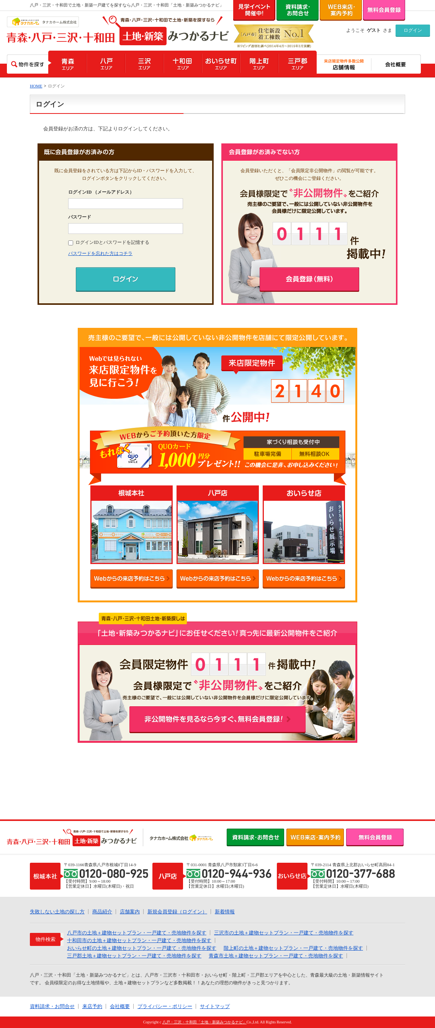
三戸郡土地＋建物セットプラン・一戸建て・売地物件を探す (134, 956)
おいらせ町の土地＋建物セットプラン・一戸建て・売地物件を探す (141, 948)
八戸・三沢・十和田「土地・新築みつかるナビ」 (204, 1022)
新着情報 (225, 912)
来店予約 (92, 1006)
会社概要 (120, 1006)
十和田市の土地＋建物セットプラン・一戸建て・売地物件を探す (139, 940)
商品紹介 (102, 912)
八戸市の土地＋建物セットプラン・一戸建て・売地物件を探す (136, 933)
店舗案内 (130, 912)
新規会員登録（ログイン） (177, 912)
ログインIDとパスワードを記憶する (108, 242)
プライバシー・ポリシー (164, 1006)
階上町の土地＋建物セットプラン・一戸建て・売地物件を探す (293, 948)
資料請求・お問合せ (52, 1006)
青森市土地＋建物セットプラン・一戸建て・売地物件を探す (276, 956)
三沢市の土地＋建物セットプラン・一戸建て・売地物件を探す (283, 933)
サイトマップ (215, 1006)
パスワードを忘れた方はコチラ (100, 253)
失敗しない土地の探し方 (57, 912)
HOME (36, 86)
